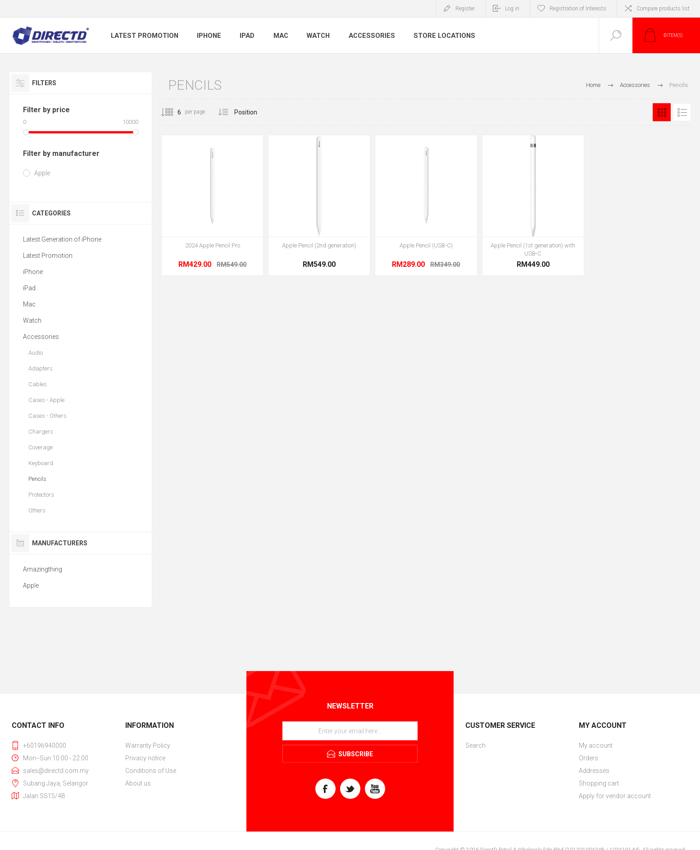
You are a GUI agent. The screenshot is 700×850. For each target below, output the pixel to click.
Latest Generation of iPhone (62, 239)
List (682, 112)
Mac (280, 35)
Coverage (40, 447)
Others (36, 510)
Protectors (41, 494)
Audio (35, 352)
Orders (588, 758)
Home (593, 85)
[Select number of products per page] (172, 112)
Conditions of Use (150, 770)
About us (138, 783)
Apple (42, 173)
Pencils (37, 478)
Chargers (40, 431)
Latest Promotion (143, 35)
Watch (318, 35)
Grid (662, 112)
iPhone (206, 35)
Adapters (40, 368)
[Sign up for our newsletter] (350, 731)
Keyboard (40, 463)
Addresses (594, 770)
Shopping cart (599, 783)
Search (475, 745)
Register (465, 8)
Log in (512, 8)
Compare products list (663, 8)
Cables (37, 384)
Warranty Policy (147, 745)
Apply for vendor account (615, 796)
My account (596, 745)
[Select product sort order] (252, 112)
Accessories (370, 35)
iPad (245, 35)
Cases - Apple (46, 400)
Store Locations (440, 35)
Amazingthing (42, 569)
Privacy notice (145, 758)
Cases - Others (47, 415)
